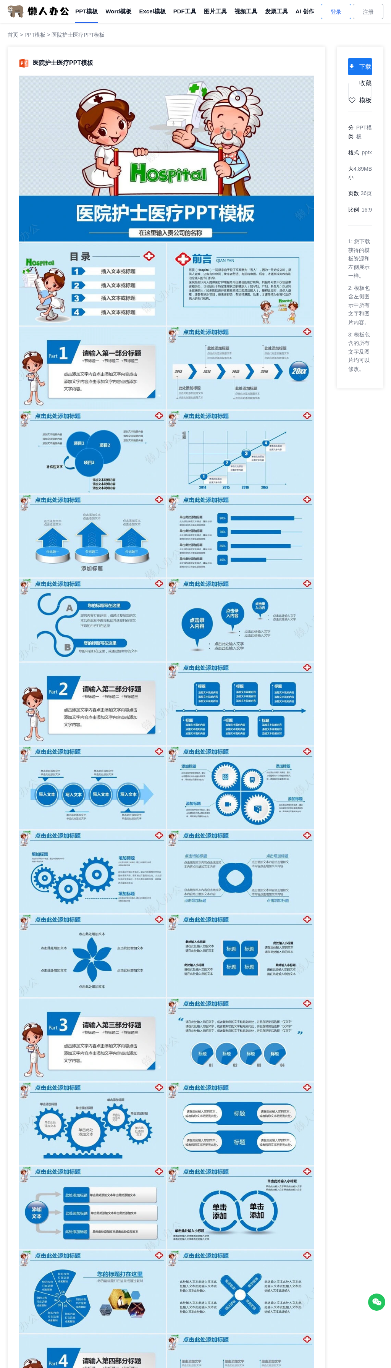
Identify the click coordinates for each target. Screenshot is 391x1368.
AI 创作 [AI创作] (305, 11)
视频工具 (245, 11)
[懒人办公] (38, 11)
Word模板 (118, 11)
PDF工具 (184, 11)
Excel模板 (152, 11)
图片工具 (215, 11)
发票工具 (276, 11)
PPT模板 (86, 11)
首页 (13, 35)
